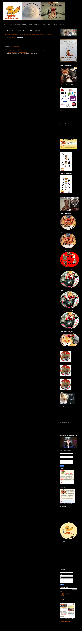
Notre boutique (46, 24)
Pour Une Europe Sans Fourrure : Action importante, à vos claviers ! (16, 52)
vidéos (62, 599)
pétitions (62, 598)
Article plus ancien (53, 44)
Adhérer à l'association (34, 24)
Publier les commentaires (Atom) (14, 46)
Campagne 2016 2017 (64, 593)
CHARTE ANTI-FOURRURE (65, 621)
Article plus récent (8, 44)
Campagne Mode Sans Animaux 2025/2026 (13, 49)
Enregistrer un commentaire (10, 42)
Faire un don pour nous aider (18, 24)
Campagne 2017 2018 (64, 594)
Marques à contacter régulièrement (66, 596)
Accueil (6, 24)
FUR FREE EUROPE (58, 24)
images (62, 595)
